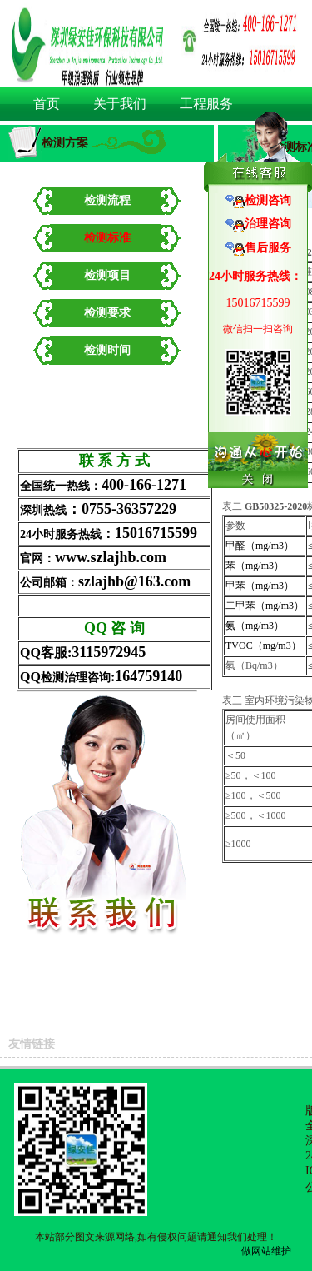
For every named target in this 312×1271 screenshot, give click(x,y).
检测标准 (107, 238)
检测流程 (107, 200)
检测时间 (107, 350)
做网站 (256, 1251)
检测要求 (107, 313)
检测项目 (107, 275)
